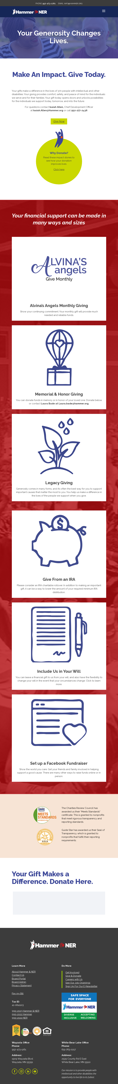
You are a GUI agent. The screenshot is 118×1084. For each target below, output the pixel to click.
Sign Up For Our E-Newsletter (81, 986)
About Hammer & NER (24, 971)
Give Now (59, 121)
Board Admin (19, 982)
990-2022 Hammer (22, 1014)
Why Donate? (59, 153)
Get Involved (72, 972)
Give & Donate (73, 975)
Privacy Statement (21, 985)
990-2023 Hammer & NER (25, 1011)
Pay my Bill (18, 993)
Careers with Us (73, 979)
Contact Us (18, 975)
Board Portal (19, 978)
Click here (58, 169)
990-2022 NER (20, 1017)
